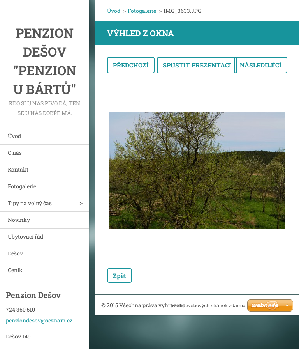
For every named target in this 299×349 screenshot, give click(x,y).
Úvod (14, 136)
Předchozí (131, 65)
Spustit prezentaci (197, 65)
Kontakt (18, 169)
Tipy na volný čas (30, 203)
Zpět (119, 275)
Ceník (15, 270)
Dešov (15, 253)
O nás (15, 152)
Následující (260, 65)
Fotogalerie (22, 186)
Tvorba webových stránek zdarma (208, 305)
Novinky (19, 219)
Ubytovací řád (25, 236)
